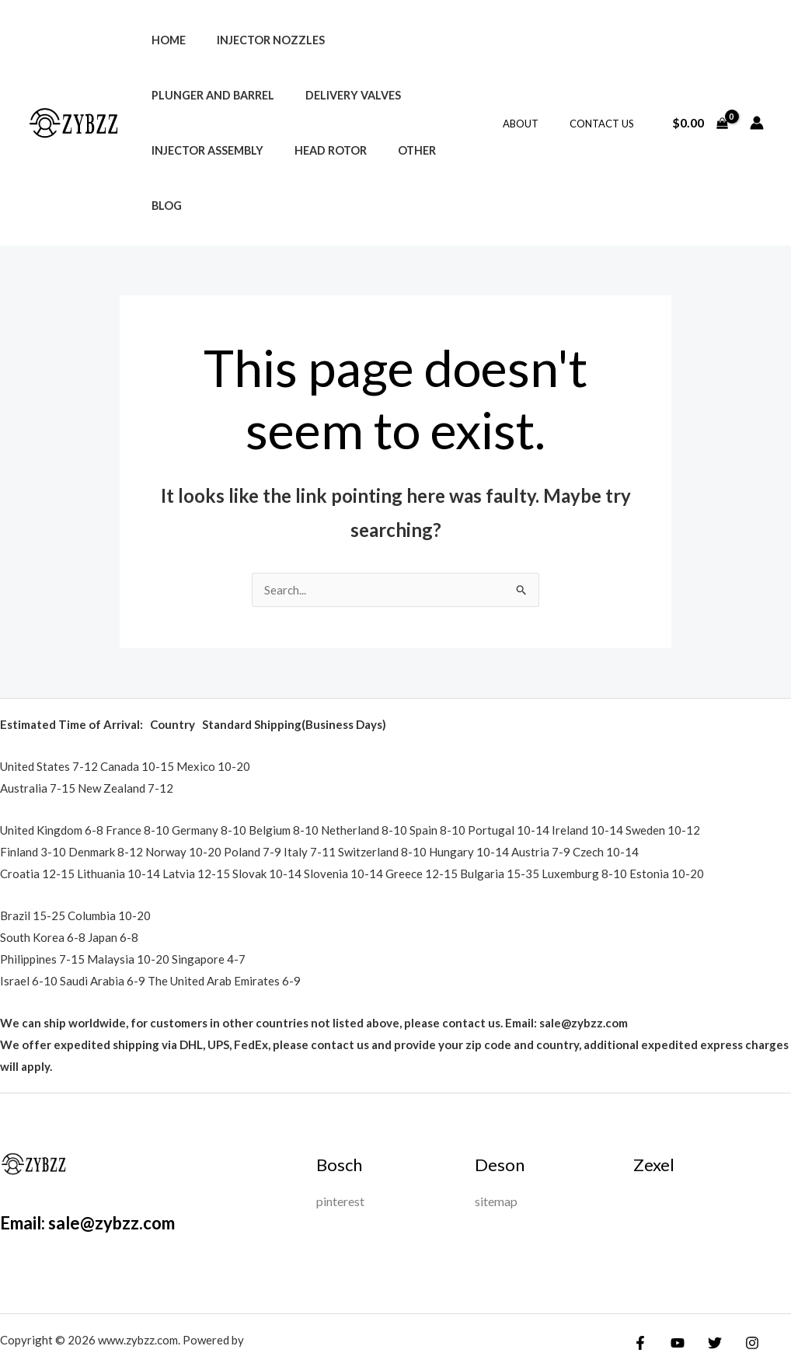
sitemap (496, 1146)
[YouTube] (674, 1288)
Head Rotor (435, 95)
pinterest (340, 1146)
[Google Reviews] (774, 1288)
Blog (222, 150)
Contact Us (607, 95)
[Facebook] (640, 1288)
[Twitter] (707, 1288)
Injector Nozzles (258, 40)
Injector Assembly (321, 95)
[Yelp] (650, 1312)
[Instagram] (740, 1288)
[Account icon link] (757, 96)
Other (166, 150)
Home (164, 40)
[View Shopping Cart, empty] (699, 95)
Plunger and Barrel (395, 40)
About (537, 95)
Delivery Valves (194, 95)
